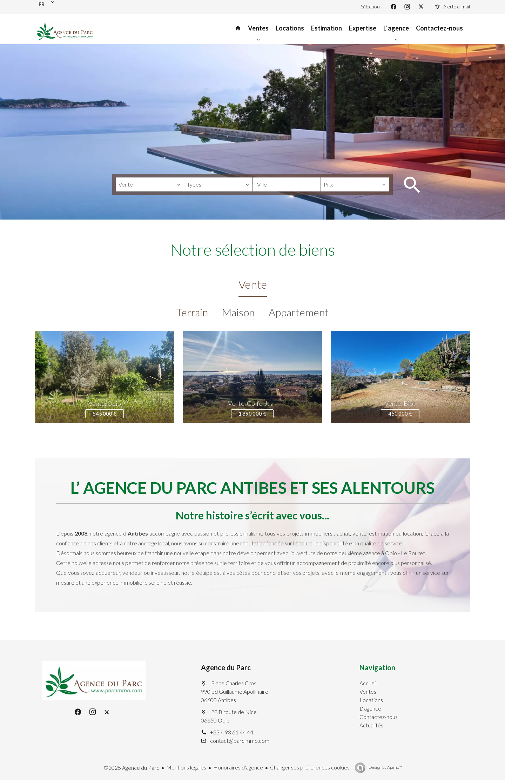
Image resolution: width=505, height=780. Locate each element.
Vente (252, 284)
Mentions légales (186, 767)
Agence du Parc (226, 667)
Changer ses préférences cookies (310, 767)
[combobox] (150, 184)
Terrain (192, 312)
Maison (238, 312)
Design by (385, 767)
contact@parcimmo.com (239, 740)
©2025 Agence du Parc (131, 767)
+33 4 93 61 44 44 (231, 732)
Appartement (299, 312)
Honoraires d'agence (238, 767)
